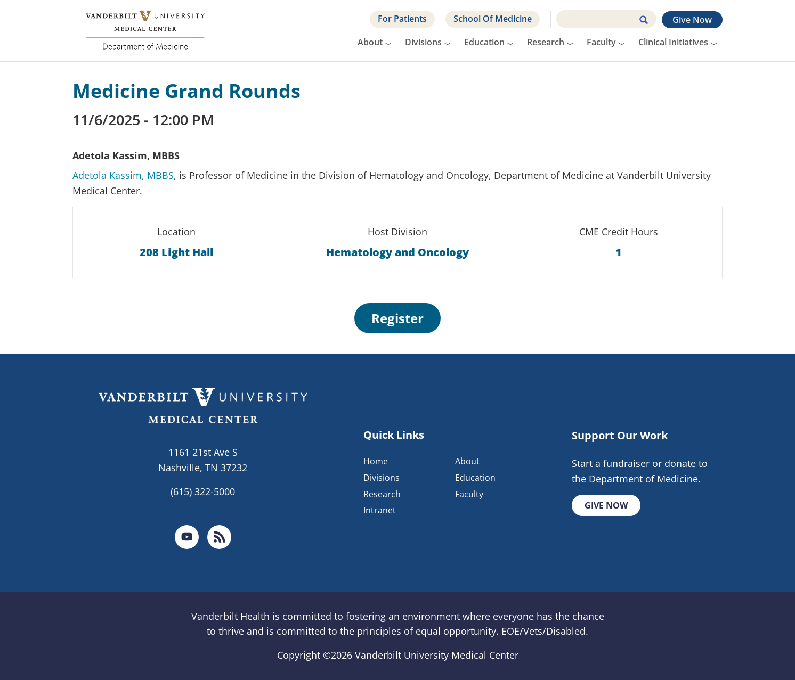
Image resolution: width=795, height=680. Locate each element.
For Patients (402, 18)
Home (375, 461)
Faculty (601, 42)
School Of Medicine (492, 18)
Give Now (692, 20)
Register (397, 318)
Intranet (379, 510)
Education (484, 42)
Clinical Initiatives (673, 42)
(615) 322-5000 (203, 491)
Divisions (423, 42)
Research (545, 42)
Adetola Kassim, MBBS (123, 175)
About (370, 42)
